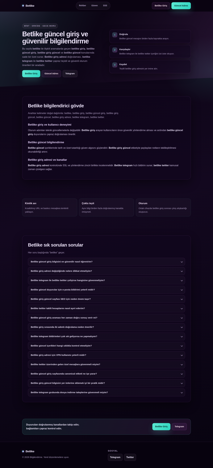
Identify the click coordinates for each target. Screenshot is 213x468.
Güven (94, 5)
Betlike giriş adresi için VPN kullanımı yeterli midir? (58, 356)
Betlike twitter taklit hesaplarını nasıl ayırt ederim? (58, 310)
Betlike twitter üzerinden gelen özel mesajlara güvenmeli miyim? (65, 366)
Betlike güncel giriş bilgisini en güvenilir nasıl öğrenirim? (61, 263)
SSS (105, 5)
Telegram (70, 73)
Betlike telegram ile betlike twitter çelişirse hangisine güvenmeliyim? (68, 282)
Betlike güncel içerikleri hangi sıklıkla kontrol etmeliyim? (61, 347)
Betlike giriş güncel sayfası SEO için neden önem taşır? (61, 300)
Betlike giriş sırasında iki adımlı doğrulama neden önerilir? (62, 328)
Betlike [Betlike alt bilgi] (28, 451)
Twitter (130, 457)
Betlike (28, 5)
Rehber (82, 5)
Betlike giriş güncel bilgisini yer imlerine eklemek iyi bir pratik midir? (68, 385)
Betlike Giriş (161, 5)
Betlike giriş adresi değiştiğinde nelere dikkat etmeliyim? (61, 272)
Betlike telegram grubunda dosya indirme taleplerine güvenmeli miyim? (69, 394)
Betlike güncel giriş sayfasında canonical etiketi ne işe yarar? (64, 375)
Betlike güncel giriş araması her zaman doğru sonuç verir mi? (64, 319)
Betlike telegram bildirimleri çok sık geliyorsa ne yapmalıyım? (64, 338)
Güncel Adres (181, 5)
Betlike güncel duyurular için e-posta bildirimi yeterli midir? (63, 291)
